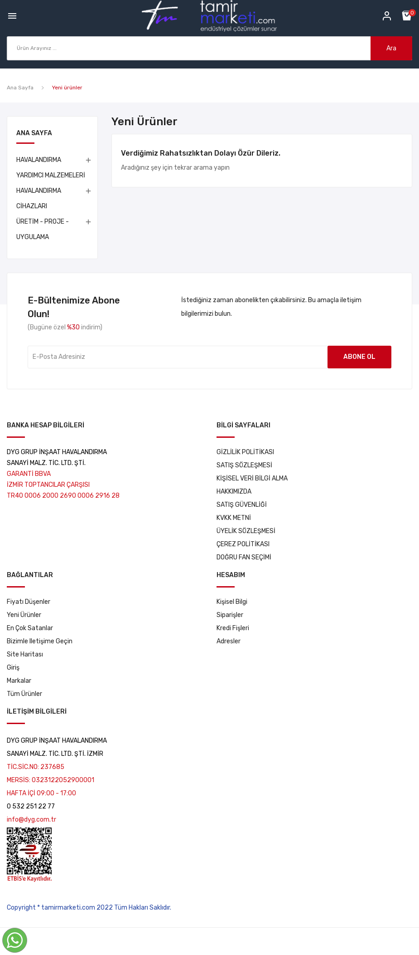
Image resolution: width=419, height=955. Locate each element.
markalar (19, 681)
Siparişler (230, 615)
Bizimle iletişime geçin (39, 641)
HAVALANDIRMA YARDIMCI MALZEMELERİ (50, 167)
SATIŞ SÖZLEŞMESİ (244, 465)
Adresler (229, 641)
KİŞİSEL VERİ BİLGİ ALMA (252, 478)
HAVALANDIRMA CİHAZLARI (38, 198)
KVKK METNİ (234, 518)
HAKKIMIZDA (234, 491)
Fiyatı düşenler (28, 602)
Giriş (13, 667)
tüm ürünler (24, 694)
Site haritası (25, 654)
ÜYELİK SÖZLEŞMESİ (246, 531)
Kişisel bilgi (232, 602)
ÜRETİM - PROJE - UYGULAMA (42, 229)
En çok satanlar (30, 628)
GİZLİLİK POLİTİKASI (245, 452)
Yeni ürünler (24, 615)
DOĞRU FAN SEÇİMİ (244, 557)
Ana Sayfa (34, 133)
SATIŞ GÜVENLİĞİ (242, 505)
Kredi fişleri (233, 628)
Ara (391, 48)
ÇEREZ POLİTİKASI (243, 544)
